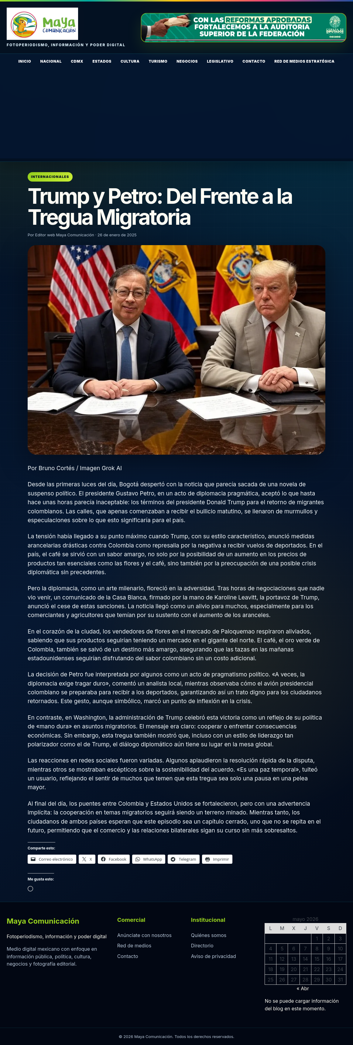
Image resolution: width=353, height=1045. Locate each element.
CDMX (77, 61)
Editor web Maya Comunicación (64, 234)
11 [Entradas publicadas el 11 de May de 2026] (270, 959)
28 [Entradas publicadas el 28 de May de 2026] (305, 980)
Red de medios (134, 946)
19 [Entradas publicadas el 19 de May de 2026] (281, 969)
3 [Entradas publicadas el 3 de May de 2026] (340, 939)
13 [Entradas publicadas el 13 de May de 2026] (293, 959)
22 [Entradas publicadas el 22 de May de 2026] (317, 969)
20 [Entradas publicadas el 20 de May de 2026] (294, 969)
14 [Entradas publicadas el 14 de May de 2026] (305, 959)
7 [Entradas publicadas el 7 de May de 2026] (305, 949)
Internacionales (50, 177)
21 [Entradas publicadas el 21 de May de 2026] (305, 969)
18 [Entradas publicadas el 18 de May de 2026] (270, 969)
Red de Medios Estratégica (304, 61)
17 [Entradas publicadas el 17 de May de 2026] (340, 959)
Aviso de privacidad (213, 956)
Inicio (24, 61)
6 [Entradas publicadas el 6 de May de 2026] (293, 949)
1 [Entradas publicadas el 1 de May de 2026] (317, 939)
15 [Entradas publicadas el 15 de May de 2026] (316, 959)
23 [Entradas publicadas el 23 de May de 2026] (329, 969)
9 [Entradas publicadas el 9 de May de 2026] (328, 949)
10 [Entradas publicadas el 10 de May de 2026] (340, 949)
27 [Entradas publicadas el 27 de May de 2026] (294, 980)
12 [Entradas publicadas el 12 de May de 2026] (281, 959)
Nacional (51, 61)
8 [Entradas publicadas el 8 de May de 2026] (316, 949)
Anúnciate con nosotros (144, 935)
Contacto (253, 61)
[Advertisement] (176, 115)
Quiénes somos (209, 935)
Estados (101, 61)
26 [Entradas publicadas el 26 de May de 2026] (282, 980)
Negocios (187, 61)
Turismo (158, 61)
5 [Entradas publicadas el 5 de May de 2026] (282, 949)
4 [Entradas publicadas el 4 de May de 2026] (270, 949)
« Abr (302, 988)
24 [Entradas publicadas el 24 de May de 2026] (340, 969)
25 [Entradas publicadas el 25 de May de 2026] (270, 980)
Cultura (130, 61)
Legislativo (220, 61)
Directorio (202, 946)
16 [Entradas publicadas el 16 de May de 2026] (328, 959)
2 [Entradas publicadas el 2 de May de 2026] (328, 939)
